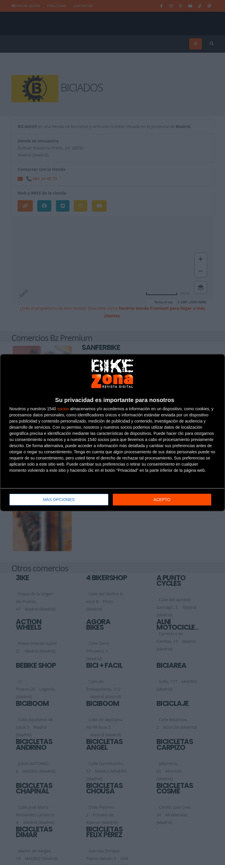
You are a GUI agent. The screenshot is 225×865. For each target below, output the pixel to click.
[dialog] (112, 432)
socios (63, 409)
